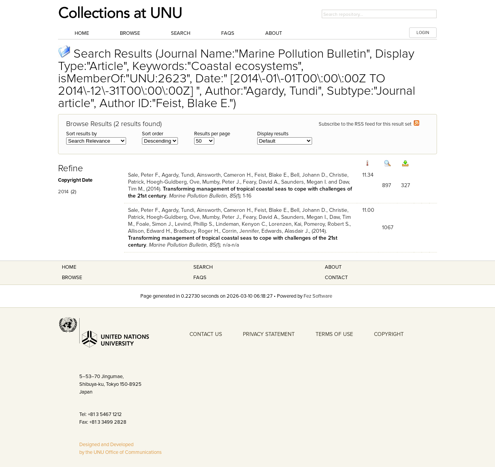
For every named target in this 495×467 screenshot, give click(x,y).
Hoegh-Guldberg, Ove (173, 182)
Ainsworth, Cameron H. (224, 175)
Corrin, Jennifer (240, 231)
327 (405, 185)
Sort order (152, 134)
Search (180, 33)
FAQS (200, 277)
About (273, 33)
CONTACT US (205, 334)
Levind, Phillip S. (194, 224)
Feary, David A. (260, 182)
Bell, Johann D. (308, 175)
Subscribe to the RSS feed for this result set (369, 124)
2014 (63, 192)
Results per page (212, 134)
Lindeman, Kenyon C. (241, 224)
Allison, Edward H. (149, 231)
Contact (336, 277)
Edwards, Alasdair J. (285, 231)
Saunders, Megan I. (304, 182)
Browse (130, 33)
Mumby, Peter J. (221, 182)
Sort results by (81, 134)
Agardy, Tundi (178, 175)
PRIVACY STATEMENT (269, 334)
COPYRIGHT (389, 334)
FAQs (227, 33)
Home (82, 33)
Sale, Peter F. (143, 175)
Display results (272, 134)
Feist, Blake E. (271, 175)
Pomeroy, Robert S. (327, 224)
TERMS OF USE (334, 334)
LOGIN (422, 32)
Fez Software (318, 296)
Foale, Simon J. (154, 224)
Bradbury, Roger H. (196, 231)
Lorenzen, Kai (285, 224)
